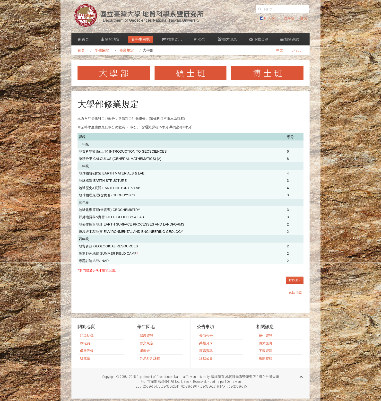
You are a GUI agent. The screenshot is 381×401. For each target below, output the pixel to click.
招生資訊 (172, 39)
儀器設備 (87, 351)
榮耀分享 (206, 343)
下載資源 (258, 39)
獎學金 (145, 351)
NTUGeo (267, 18)
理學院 (289, 18)
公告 (200, 39)
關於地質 (110, 39)
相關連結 (289, 39)
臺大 (303, 18)
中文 (279, 50)
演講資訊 (206, 351)
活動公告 (206, 358)
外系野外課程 (150, 358)
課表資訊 (146, 336)
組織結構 (87, 336)
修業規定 (126, 50)
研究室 (85, 358)
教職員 (85, 343)
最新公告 (206, 336)
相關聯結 (265, 358)
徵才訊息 (227, 39)
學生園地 (141, 39)
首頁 (83, 39)
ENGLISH (297, 50)
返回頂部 (295, 292)
